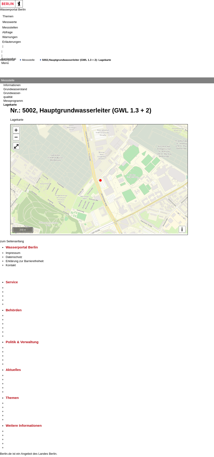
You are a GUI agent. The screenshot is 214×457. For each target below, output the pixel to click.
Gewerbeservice (16, 303)
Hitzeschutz (13, 390)
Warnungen (10, 37)
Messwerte (10, 22)
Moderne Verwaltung (19, 410)
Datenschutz (14, 256)
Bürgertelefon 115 (17, 294)
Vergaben (12, 363)
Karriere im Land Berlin (21, 350)
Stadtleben (13, 442)
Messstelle (28, 59)
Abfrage (7, 32)
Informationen (11, 85)
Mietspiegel (13, 414)
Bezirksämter (14, 322)
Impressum (13, 251)
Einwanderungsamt (18, 335)
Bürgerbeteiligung (17, 354)
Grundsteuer (14, 418)
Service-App (14, 286)
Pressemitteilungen (18, 374)
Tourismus (12, 434)
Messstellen (10, 27)
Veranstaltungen (16, 382)
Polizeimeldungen (17, 378)
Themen (8, 16)
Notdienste (13, 299)
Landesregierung (17, 346)
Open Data (13, 358)
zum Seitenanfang (12, 240)
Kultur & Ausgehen (18, 430)
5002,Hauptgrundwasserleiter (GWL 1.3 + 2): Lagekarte (76, 59)
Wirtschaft (12, 438)
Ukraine (11, 386)
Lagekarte (10, 104)
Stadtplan (12, 446)
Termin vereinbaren (18, 290)
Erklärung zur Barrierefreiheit (24, 260)
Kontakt (11, 264)
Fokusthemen (15, 402)
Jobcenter (12, 330)
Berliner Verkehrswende (21, 406)
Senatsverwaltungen (19, 318)
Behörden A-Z (15, 314)
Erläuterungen (11, 41)
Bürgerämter (14, 326)
